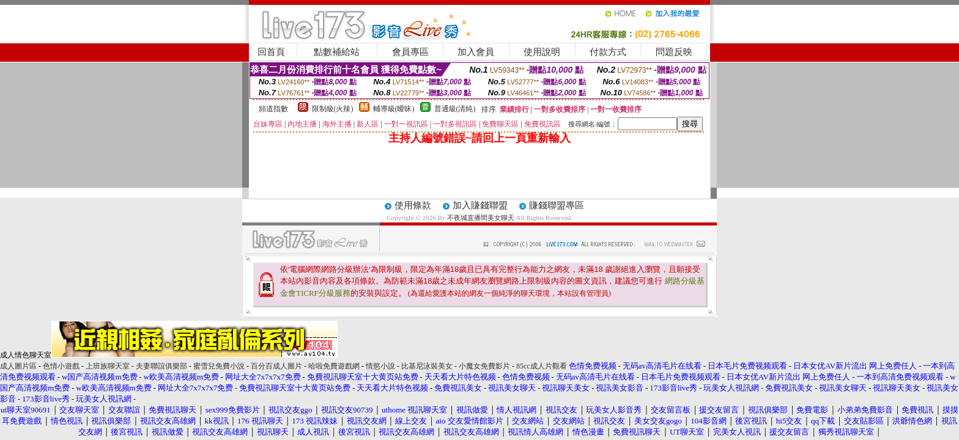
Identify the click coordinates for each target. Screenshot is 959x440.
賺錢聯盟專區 (556, 205)
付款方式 (608, 52)
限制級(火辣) (333, 109)
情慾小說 (380, 366)
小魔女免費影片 (484, 366)
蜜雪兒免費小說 (219, 366)
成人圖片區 (18, 366)
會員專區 (410, 52)
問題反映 (674, 52)
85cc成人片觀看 (541, 366)
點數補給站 (337, 52)
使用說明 (542, 52)
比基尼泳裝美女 (427, 366)
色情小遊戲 (61, 366)
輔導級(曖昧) (394, 109)
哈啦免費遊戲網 (334, 366)
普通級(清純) (455, 109)
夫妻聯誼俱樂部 (161, 366)
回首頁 (271, 52)
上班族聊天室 (108, 366)
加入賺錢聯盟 (480, 205)
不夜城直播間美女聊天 (480, 217)
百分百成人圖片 (276, 366)
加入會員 (475, 52)
